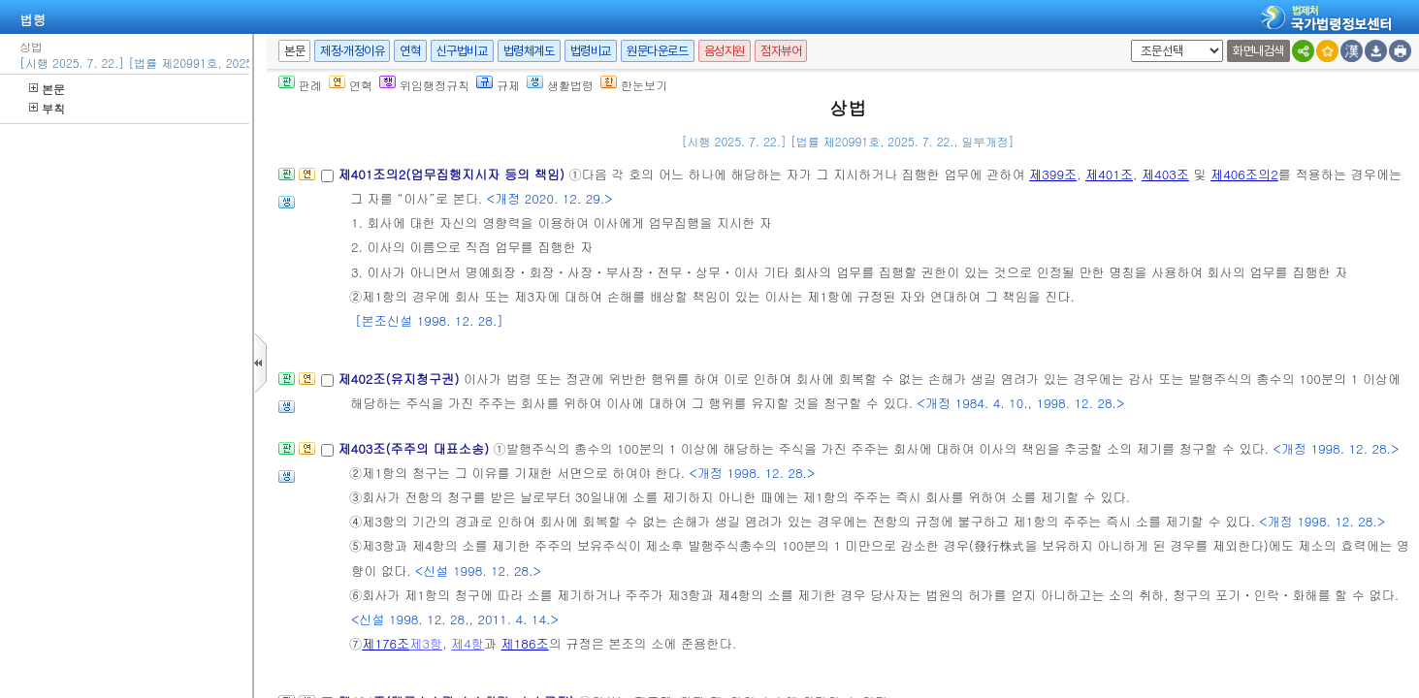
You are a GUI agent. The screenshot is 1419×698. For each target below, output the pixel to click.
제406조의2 (1244, 174)
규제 (498, 85)
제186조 (525, 643)
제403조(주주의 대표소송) (415, 448)
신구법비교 (462, 51)
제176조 (385, 643)
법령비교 (590, 51)
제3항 (425, 643)
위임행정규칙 (424, 85)
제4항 (467, 643)
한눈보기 (633, 85)
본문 (47, 88)
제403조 (1165, 174)
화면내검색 (1258, 51)
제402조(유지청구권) (400, 378)
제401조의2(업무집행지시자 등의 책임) (453, 174)
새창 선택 (1127, 40)
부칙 (47, 108)
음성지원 (724, 51)
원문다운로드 (658, 51)
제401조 (1109, 174)
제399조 (1053, 174)
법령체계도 (529, 51)
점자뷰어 (780, 51)
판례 (300, 85)
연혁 (410, 51)
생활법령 (560, 85)
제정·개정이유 (352, 51)
